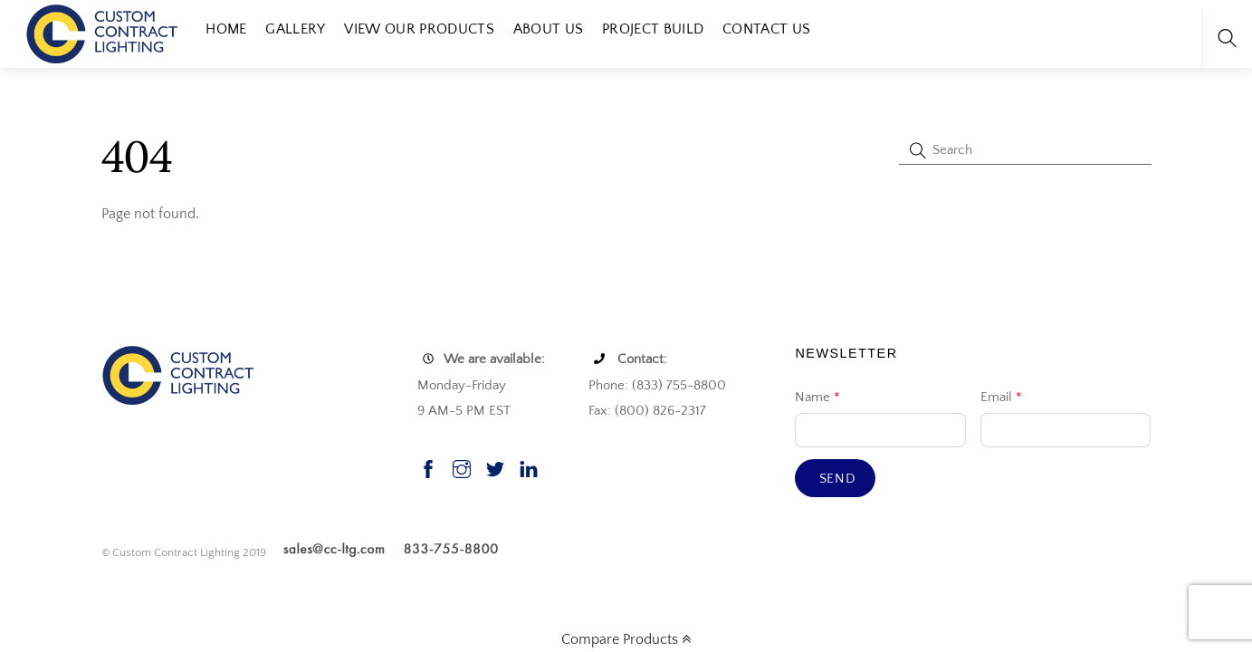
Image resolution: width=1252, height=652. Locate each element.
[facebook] (428, 467)
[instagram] (461, 467)
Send (837, 478)
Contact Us (766, 29)
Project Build (652, 29)
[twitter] (495, 467)
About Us (548, 29)
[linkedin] (528, 467)
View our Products (418, 29)
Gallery (295, 29)
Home (225, 29)
